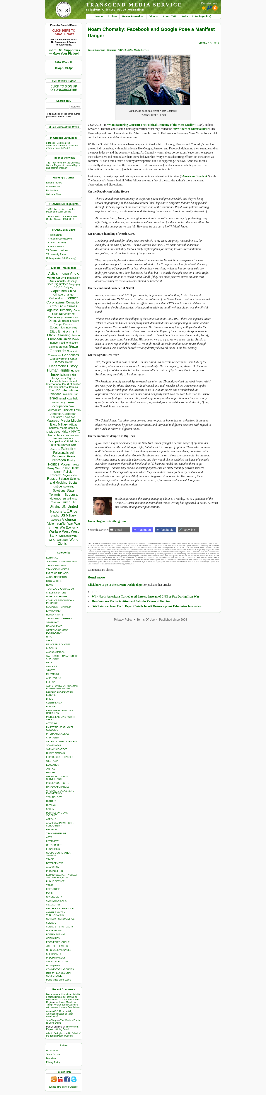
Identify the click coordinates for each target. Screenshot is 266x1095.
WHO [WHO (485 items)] (52, 539)
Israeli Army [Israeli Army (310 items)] (58, 402)
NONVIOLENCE (54, 626)
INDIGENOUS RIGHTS (57, 783)
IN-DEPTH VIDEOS (56, 957)
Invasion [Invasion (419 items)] (67, 394)
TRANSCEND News (56, 565)
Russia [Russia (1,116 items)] (52, 478)
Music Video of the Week (58, 979)
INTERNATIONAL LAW (57, 734)
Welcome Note (53, 194)
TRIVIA (49, 885)
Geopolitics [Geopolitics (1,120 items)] (70, 355)
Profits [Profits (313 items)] (75, 464)
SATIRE (50, 809)
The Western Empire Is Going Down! (62, 1028)
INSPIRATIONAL (54, 930)
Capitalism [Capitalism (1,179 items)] (59, 291)
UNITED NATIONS (55, 753)
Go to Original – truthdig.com (107, 521)
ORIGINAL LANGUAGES (58, 950)
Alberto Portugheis (55, 1033)
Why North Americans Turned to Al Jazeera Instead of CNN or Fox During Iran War (145, 596)
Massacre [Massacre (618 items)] (53, 420)
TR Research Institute (57, 250)
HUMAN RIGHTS (54, 614)
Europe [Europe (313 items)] (75, 335)
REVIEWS (51, 805)
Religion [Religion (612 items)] (68, 471)
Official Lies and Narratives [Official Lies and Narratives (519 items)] (65, 443)
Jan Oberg (51, 1020)
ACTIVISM (51, 723)
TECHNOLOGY (54, 797)
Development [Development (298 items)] (71, 317)
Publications (52, 190)
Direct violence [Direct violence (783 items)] (59, 321)
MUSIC (49, 893)
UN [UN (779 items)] (64, 506)
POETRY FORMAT (55, 934)
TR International (54, 235)
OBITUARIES (53, 938)
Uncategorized (53, 965)
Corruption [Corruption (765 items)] (73, 302)
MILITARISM (52, 674)
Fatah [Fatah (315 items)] (75, 339)
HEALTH (50, 772)
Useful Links (52, 1050)
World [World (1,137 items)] (73, 539)
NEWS (49, 585)
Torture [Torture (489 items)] (55, 502)
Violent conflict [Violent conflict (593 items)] (56, 523)
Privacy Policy (53, 1062)
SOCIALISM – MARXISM (58, 607)
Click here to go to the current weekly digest (116, 584)
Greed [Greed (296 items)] (73, 358)
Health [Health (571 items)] (69, 362)
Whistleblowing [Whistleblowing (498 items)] (68, 535)
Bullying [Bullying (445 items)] (68, 287)
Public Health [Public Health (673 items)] (70, 468)
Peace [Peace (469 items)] (71, 456)
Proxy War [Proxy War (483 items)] (53, 468)
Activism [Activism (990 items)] (54, 273)
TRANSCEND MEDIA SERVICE (134, 5)
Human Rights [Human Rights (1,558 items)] (58, 370)
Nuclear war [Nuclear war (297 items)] (72, 435)
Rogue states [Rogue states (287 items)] (70, 475)
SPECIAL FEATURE (56, 592)
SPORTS (50, 670)
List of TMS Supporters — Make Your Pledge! (63, 52)
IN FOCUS (51, 648)
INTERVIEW (52, 841)
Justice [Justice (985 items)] (68, 410)
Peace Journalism (133, 16)
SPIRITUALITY (53, 954)
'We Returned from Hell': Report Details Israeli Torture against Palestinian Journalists (147, 606)
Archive (112, 16)
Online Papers (53, 186)
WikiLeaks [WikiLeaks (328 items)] (62, 539)
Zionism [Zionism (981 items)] (63, 543)
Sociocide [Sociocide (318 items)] (68, 486)
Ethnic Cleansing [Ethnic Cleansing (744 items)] (58, 335)
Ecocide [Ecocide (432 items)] (68, 324)
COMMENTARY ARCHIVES (60, 969)
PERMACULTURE (55, 871)
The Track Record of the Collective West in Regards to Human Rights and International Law (63, 165)
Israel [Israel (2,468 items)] (53, 398)
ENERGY (51, 682)
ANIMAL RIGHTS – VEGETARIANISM (55, 913)
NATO (49, 636)
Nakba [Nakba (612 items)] (66, 431)
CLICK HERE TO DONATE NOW (63, 32)
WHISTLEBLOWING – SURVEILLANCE (57, 777)
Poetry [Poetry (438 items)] (71, 460)
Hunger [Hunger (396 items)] (75, 370)
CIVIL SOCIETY (54, 897)
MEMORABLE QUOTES (58, 644)
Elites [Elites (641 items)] (53, 331)
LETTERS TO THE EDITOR (60, 908)
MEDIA (49, 662)
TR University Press (56, 254)
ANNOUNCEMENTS (56, 577)
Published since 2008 (173, 619)
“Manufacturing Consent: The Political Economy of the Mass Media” (151, 124)
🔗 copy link (187, 529)
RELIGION (51, 829)
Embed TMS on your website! (63, 1087)
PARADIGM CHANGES (57, 787)
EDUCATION (52, 765)
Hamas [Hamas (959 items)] (58, 362)
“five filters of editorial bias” (191, 128)
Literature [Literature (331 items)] (56, 417)
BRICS (49, 699)
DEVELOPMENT (54, 863)
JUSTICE (50, 768)
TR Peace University (56, 242)
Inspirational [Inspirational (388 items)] (69, 381)
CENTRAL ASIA (54, 702)
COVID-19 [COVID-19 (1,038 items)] (58, 306)
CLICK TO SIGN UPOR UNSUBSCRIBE (63, 88)
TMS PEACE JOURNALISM (60, 589)
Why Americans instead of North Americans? (59, 1014)
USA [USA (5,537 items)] (67, 511)
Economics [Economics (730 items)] (57, 327)
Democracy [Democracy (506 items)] (55, 317)
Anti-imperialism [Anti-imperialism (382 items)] (70, 277)
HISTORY (51, 801)
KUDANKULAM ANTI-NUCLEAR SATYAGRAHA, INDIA (62, 876)
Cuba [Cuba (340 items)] (77, 310)
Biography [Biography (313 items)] (74, 284)
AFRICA (50, 640)
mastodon (144, 529)
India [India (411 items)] (73, 374)
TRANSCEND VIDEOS (57, 569)
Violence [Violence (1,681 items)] (69, 519)
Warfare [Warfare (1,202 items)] (55, 531)
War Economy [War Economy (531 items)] (69, 527)
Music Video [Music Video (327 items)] (53, 431)
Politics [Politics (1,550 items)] (53, 464)
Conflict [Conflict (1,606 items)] (72, 298)
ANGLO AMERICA (55, 652)
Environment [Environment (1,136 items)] (67, 331)
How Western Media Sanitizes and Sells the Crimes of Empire (131, 601)
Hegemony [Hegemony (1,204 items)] (57, 366)
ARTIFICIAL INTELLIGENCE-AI (61, 741)
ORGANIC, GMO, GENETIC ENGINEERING (60, 792)
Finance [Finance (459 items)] (53, 342)
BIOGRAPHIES (54, 581)
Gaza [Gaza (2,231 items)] (73, 346)
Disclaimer (51, 1058)
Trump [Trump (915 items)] (65, 502)
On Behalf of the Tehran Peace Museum (63, 1034)
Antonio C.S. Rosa (55, 1011)
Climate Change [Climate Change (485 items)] (63, 294)
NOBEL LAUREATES (56, 596)
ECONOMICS (53, 849)
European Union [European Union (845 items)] (59, 339)
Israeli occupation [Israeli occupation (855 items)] (63, 404)
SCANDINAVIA (53, 745)
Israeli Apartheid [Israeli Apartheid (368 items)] (68, 398)
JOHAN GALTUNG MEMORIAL (61, 561)
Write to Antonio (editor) (196, 16)
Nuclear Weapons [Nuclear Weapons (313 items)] (63, 438)
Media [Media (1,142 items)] (65, 420)
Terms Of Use (53, 1054)
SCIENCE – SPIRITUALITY (59, 926)
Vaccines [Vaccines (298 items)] (56, 520)
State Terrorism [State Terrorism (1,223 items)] (61, 492)
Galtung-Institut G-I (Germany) (61, 258)
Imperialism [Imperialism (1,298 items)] (60, 374)
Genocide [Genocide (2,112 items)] (58, 351)
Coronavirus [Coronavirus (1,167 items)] (55, 302)
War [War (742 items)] (70, 523)
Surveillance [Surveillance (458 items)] (69, 498)
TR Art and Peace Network (59, 238)
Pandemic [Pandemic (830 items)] (59, 456)
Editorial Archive (54, 182)
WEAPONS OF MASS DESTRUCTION (57, 631)
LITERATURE (53, 889)
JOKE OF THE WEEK (57, 946)
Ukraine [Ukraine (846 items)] (55, 506)
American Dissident (194, 176)
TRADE (50, 859)
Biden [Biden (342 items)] (50, 284)
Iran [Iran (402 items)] (76, 394)
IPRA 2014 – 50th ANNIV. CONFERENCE (58, 974)
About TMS (170, 16)
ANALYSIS (51, 666)
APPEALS (51, 819)
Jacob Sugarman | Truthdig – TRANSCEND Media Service (118, 49)
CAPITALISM (52, 737)
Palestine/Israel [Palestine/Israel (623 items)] (63, 452)
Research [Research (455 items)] (56, 475)
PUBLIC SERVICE (55, 881)
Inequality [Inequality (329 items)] (55, 381)
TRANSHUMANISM (56, 833)
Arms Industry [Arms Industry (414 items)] (58, 281)
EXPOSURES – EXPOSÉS (59, 757)
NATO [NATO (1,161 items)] (75, 431)
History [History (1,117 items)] (72, 366)
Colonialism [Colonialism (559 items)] (56, 298)
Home (99, 16)
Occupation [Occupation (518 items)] (56, 441)
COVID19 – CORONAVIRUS (60, 919)
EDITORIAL (52, 557)
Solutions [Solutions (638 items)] (59, 490)
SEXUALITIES (53, 904)
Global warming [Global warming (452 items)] (59, 358)
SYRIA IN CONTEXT (56, 749)
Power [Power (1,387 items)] (66, 464)
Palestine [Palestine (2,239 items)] (68, 448)
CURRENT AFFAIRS (56, 901)
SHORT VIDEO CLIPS (57, 961)
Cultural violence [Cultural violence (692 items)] (63, 313)
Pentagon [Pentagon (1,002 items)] (59, 460)
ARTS (49, 837)
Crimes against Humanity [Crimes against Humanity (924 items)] (62, 308)
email (118, 529)
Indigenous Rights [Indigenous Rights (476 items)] (63, 378)
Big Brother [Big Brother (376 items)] (61, 284)
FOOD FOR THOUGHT (57, 942)
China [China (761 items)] (72, 291)
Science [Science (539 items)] (64, 478)
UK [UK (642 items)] (73, 502)
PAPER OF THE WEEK (57, 573)
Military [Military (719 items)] (63, 424)
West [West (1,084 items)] (66, 531)
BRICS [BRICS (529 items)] (58, 287)
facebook (167, 529)
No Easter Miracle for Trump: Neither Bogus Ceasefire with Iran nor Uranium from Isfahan (63, 1005)
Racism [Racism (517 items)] (57, 471)
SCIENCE (51, 923)
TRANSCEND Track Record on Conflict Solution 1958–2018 (61, 217)
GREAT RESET (54, 845)
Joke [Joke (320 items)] (71, 406)
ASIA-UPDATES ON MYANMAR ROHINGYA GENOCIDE (62, 687)
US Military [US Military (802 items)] (68, 515)
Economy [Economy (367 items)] (71, 327)
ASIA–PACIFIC (53, 678)
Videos (153, 16)
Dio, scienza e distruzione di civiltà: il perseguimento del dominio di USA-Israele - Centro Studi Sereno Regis (63, 998)
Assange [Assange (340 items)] (72, 281)
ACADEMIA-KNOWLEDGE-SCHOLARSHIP (60, 824)
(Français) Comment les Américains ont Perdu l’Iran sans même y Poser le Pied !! (62, 145)
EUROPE (51, 706)
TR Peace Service (55, 246)
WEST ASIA (52, 761)
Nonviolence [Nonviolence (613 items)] (56, 435)
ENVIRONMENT (54, 611)
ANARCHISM (52, 867)
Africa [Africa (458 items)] (65, 273)
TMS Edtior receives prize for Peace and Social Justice (60, 210)
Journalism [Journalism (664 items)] (54, 410)
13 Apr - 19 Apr (64, 68)
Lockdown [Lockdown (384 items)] (69, 417)
